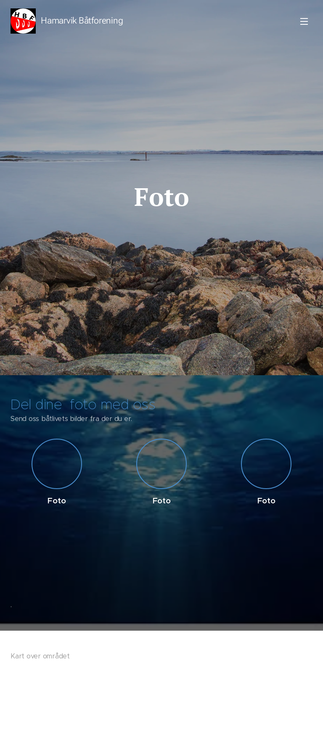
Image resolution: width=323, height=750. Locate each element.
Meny (304, 21)
